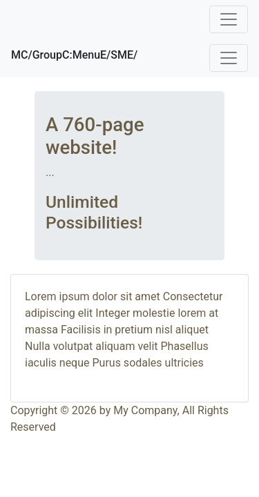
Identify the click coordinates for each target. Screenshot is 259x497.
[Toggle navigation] (228, 19)
